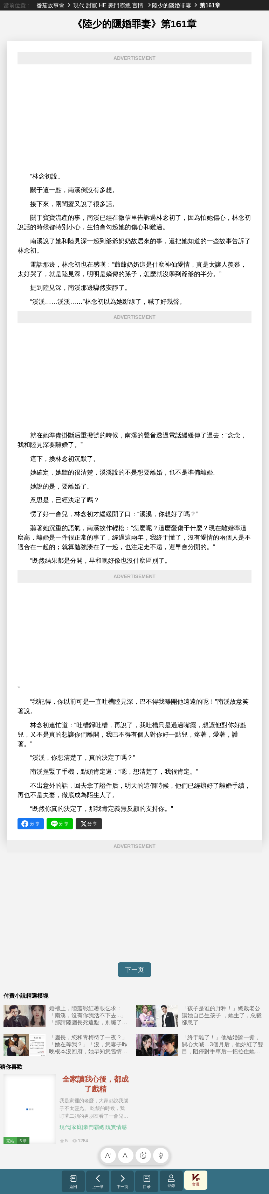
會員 (196, 1180)
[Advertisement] (134, 118)
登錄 (171, 1181)
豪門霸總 (119, 5)
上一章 (98, 1181)
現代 (78, 5)
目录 (147, 1181)
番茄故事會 (50, 5)
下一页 (134, 969)
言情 (137, 5)
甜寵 (91, 5)
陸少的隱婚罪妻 (171, 5)
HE (102, 5)
